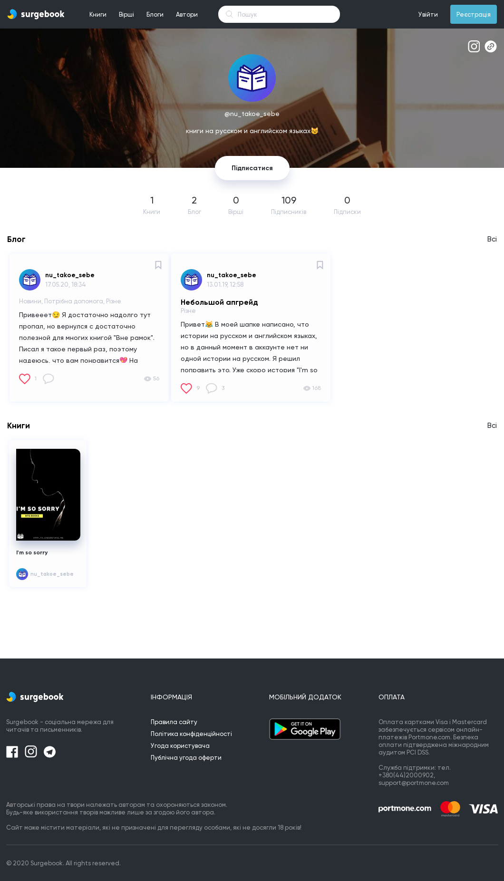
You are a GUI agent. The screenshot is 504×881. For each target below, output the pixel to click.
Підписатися (252, 168)
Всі (492, 239)
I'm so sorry (32, 552)
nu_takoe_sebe (70, 275)
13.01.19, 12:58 (225, 284)
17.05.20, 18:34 (65, 284)
